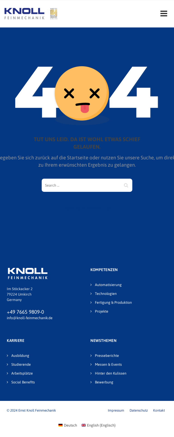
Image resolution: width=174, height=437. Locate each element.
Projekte (101, 311)
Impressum (116, 410)
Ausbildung (20, 355)
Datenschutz (139, 410)
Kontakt (159, 410)
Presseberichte (107, 355)
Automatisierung (108, 285)
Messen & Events (108, 364)
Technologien (106, 293)
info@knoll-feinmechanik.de (30, 318)
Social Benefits (23, 382)
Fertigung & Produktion (113, 302)
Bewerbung (104, 382)
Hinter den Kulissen (110, 373)
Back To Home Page (83, 208)
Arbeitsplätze (22, 373)
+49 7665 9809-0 (25, 312)
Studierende (21, 364)
